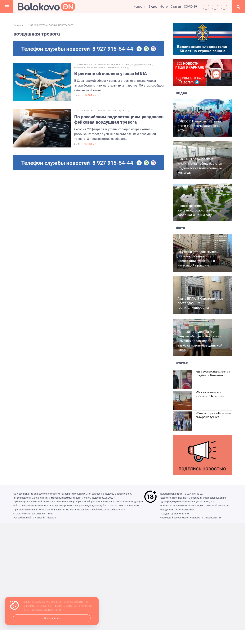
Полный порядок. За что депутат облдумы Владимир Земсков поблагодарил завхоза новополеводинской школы (199, 341)
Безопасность (108, 64)
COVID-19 (190, 6)
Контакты (47, 513)
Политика (82, 67)
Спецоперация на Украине (102, 67)
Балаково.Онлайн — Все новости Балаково (46, 6)
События (114, 108)
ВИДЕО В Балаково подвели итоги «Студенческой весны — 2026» (200, 125)
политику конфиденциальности (42, 609)
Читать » (92, 95)
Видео (153, 6)
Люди (137, 64)
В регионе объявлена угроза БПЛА (114, 74)
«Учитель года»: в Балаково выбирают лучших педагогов (213, 417)
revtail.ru (51, 517)
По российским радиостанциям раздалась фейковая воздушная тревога (112, 117)
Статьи (176, 6)
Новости (139, 6)
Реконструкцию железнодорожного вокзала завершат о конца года (199, 210)
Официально (148, 64)
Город (129, 64)
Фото (164, 6)
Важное (121, 64)
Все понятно (52, 618)
